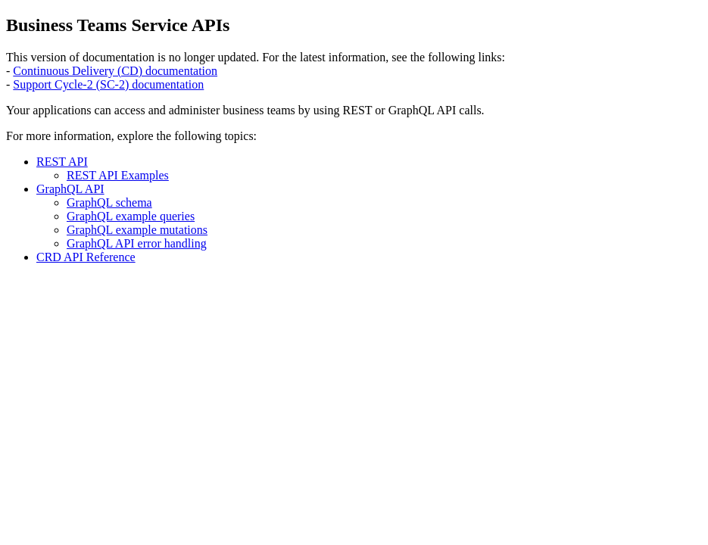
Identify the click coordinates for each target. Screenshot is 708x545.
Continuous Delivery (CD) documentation (115, 70)
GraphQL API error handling (137, 243)
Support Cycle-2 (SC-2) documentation (108, 84)
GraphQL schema (109, 202)
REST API (62, 161)
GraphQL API (70, 188)
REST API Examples (118, 175)
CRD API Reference (86, 257)
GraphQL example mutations (137, 229)
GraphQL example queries (131, 216)
